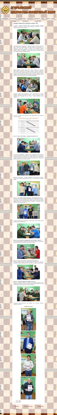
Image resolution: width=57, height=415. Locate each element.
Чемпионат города (21, 18)
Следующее (16, 406)
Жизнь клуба (18, 402)
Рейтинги (48, 18)
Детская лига (37, 18)
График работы (5, 18)
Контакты (53, 18)
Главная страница (28, 406)
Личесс (42, 18)
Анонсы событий (13, 18)
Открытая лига (30, 18)
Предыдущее (40, 406)
